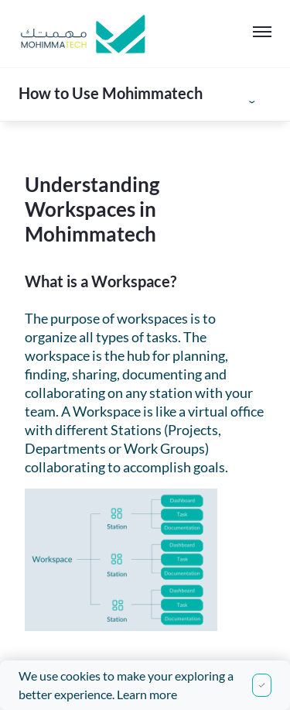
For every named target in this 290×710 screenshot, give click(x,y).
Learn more (147, 694)
